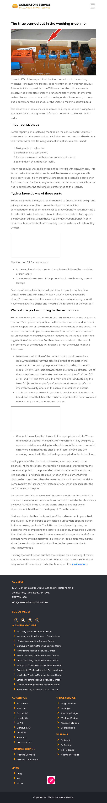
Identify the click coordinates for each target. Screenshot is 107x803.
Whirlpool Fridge (69, 718)
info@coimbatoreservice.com (30, 602)
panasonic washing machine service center (40, 670)
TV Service (66, 745)
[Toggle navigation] (92, 6)
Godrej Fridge (68, 727)
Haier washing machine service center (37, 689)
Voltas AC (22, 708)
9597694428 (19, 597)
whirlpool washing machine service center (39, 665)
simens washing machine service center (38, 679)
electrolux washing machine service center (39, 675)
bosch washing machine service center (38, 655)
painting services (26, 754)
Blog (19, 773)
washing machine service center (34, 631)
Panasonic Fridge (70, 722)
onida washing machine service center (38, 660)
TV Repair (66, 740)
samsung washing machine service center (39, 645)
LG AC (20, 722)
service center (80, 564)
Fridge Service (68, 703)
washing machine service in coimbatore (38, 636)
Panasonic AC (24, 742)
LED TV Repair (68, 749)
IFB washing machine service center (36, 650)
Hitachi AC (22, 718)
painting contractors (27, 759)
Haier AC (21, 737)
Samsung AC (24, 727)
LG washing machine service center (36, 641)
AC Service (22, 703)
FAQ (19, 778)
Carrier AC (22, 713)
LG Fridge (65, 708)
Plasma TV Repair (70, 754)
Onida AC (22, 732)
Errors (20, 783)
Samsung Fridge (69, 713)
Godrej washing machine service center (38, 684)
